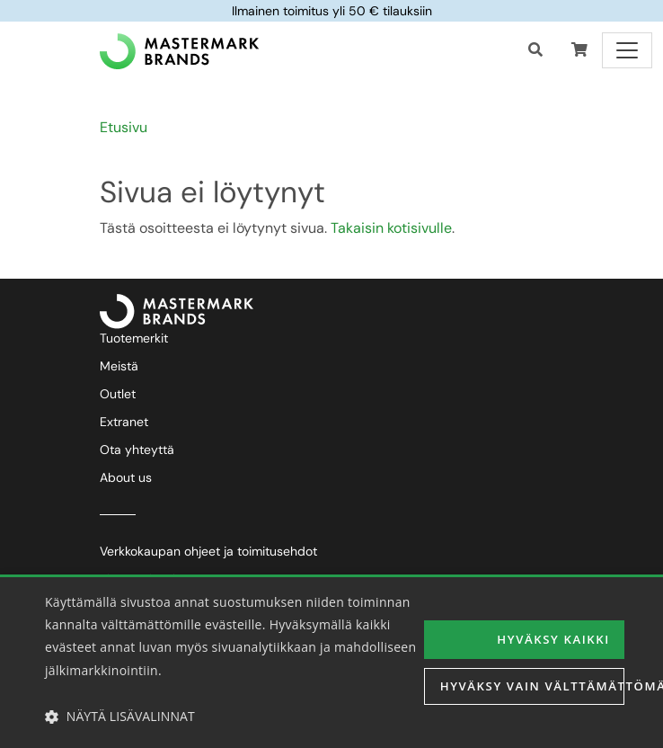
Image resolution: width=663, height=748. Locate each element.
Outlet (118, 394)
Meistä (119, 366)
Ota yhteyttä (137, 449)
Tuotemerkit (134, 338)
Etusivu (123, 127)
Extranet (124, 422)
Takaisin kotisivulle (391, 227)
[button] (579, 50)
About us (126, 477)
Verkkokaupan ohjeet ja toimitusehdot (208, 551)
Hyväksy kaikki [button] (559, 637)
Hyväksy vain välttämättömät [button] (532, 687)
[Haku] (535, 50)
